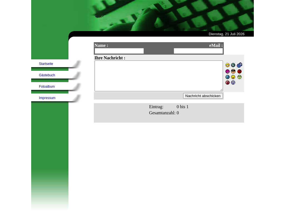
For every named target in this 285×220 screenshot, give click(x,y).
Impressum (47, 98)
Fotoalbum (47, 86)
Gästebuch (47, 75)
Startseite (46, 64)
